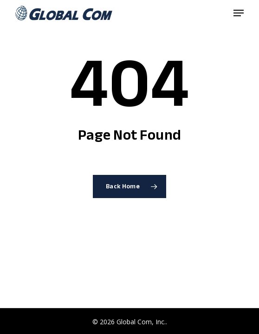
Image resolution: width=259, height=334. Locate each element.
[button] (238, 13)
